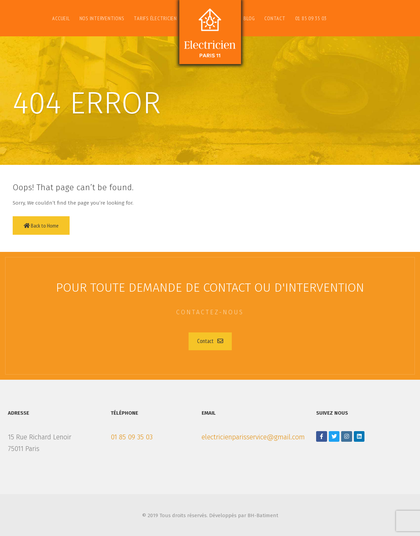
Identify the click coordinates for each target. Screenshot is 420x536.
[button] (210, 341)
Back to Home (41, 225)
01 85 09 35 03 (132, 437)
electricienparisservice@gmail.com (253, 437)
